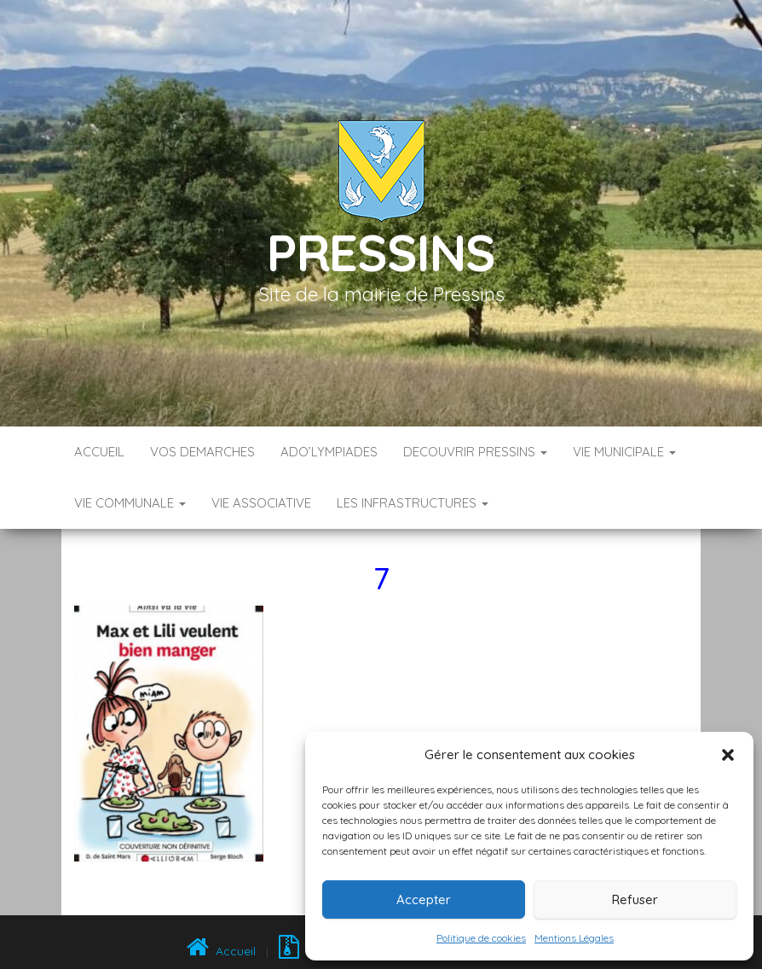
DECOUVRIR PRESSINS (475, 452)
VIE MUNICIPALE (624, 452)
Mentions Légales (574, 937)
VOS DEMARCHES (202, 452)
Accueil (99, 452)
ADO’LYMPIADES (329, 452)
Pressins (381, 252)
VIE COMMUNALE (130, 503)
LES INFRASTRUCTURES (412, 503)
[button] (727, 754)
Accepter (423, 899)
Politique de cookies (481, 937)
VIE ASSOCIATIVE (261, 503)
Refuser (635, 899)
